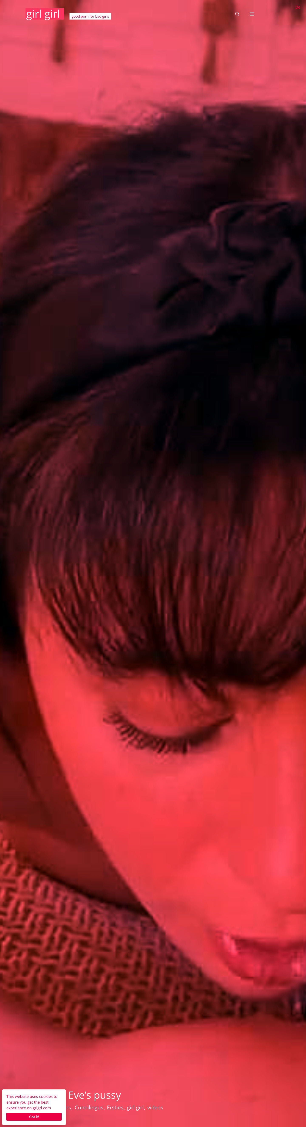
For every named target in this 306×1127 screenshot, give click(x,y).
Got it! (34, 1116)
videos (155, 1107)
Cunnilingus (89, 1107)
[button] (237, 13)
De (297, 7)
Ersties (115, 1107)
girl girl (43, 13)
